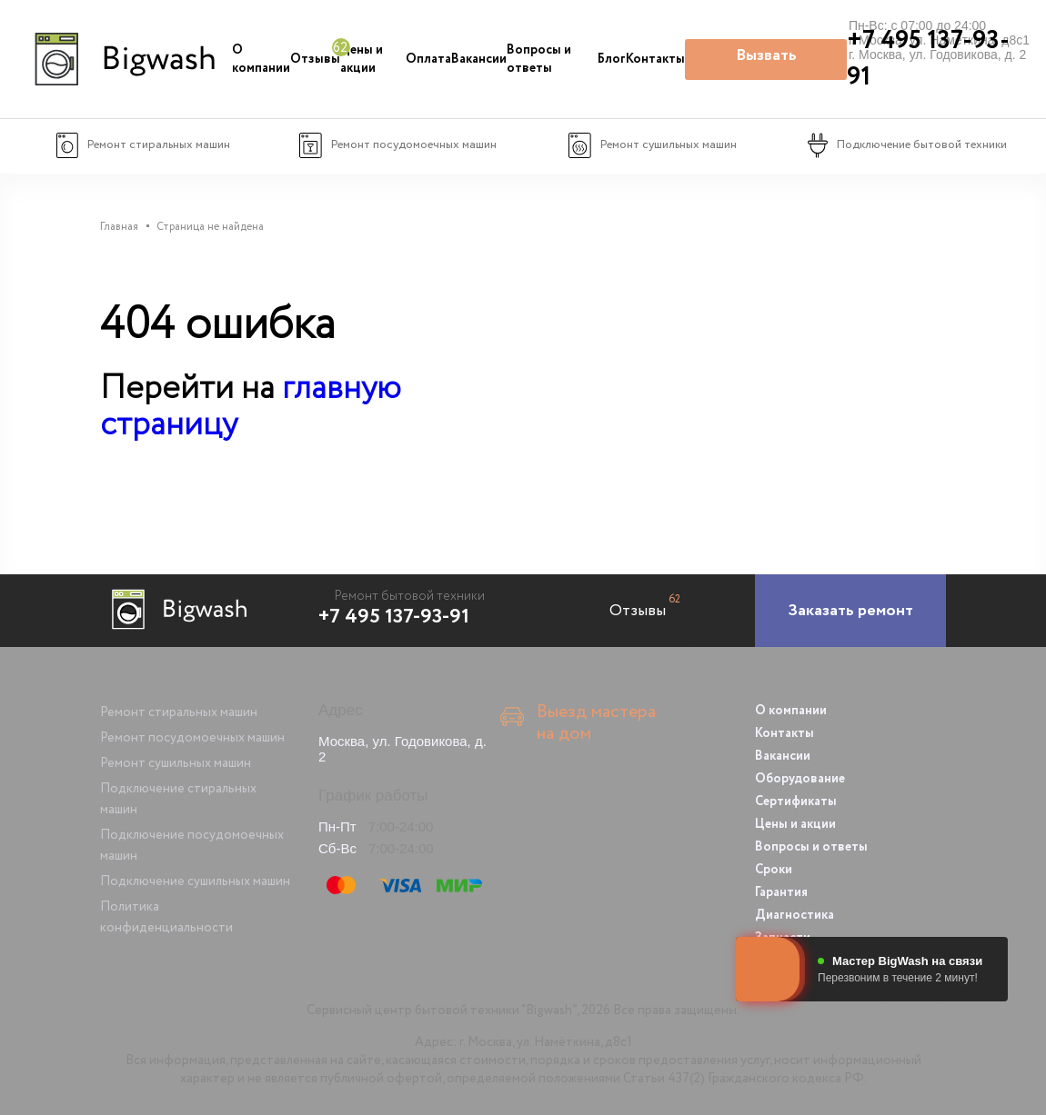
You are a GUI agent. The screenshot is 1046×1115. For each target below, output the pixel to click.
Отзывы (315, 59)
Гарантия (781, 892)
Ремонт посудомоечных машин (192, 738)
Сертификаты (796, 801)
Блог (612, 59)
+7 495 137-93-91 (393, 617)
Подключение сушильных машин (195, 881)
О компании (261, 59)
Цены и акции (361, 59)
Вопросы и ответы (539, 59)
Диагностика (794, 915)
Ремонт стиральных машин (178, 712)
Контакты (655, 59)
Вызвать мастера (766, 62)
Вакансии (479, 59)
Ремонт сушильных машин (175, 763)
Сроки (773, 870)
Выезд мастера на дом (596, 723)
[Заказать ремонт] (850, 610)
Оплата (428, 59)
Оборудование (800, 779)
